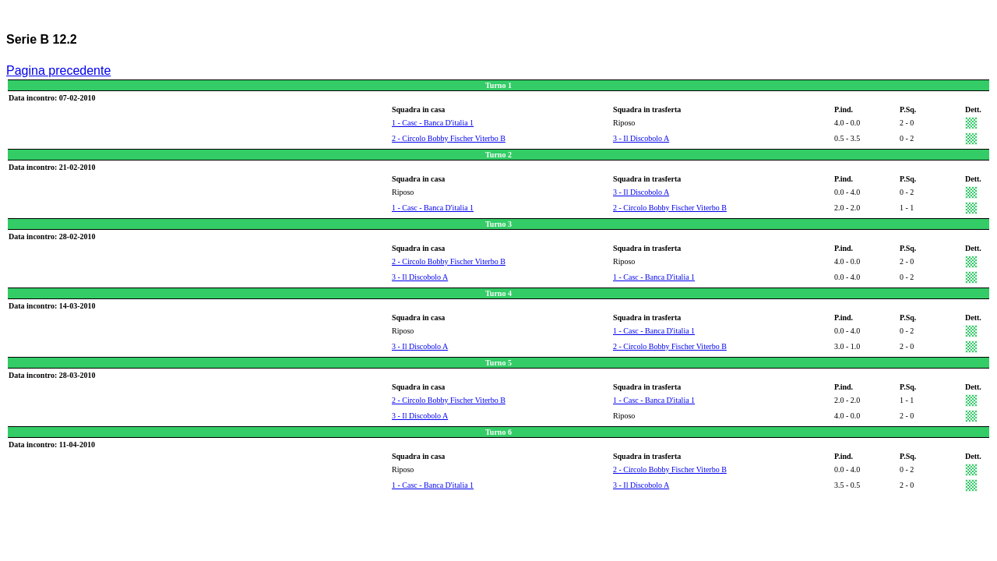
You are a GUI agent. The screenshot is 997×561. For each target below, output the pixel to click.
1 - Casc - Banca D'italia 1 (433, 122)
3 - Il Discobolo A (641, 138)
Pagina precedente (58, 70)
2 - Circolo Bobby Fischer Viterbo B (449, 138)
